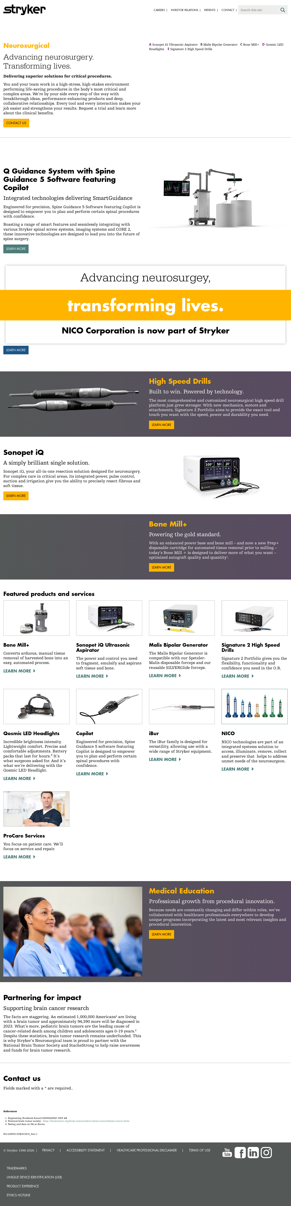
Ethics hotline (18, 1195)
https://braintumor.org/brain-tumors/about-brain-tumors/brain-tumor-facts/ (86, 1121)
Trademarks (17, 1168)
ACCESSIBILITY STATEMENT (86, 1150)
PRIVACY (48, 1150)
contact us (16, 123)
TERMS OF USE (199, 1150)
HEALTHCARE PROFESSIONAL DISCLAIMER (147, 1150)
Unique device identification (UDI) (34, 1177)
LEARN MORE (235, 769)
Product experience (23, 1186)
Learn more (16, 249)
